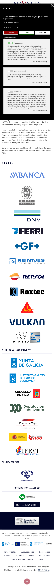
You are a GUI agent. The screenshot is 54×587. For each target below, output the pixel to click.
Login (40, 559)
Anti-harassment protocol (22, 559)
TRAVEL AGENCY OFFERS (27, 505)
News (31, 555)
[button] (27, 581)
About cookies (27, 552)
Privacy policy (10, 552)
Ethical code (44, 555)
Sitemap (20, 555)
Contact (7, 555)
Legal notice (44, 552)
